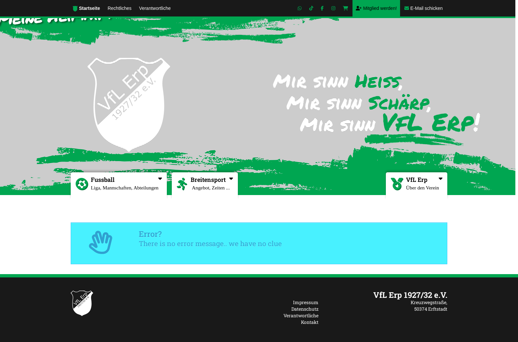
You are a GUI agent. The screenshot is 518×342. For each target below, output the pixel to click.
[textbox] (387, 295)
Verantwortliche (300, 315)
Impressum (305, 302)
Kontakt (309, 322)
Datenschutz (304, 309)
